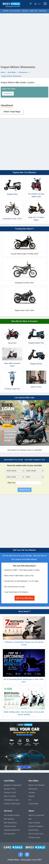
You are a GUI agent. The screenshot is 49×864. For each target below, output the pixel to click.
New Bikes (42, 11)
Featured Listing (10, 826)
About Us (31, 815)
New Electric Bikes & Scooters (24, 321)
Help (30, 823)
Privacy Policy (38, 834)
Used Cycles (15, 804)
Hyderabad (17, 785)
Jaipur (17, 800)
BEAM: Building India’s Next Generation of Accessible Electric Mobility (24, 701)
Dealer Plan (34, 11)
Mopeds (31, 796)
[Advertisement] (24, 39)
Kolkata (6, 804)
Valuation (25, 11)
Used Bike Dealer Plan (12, 830)
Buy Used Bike (15, 11)
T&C (29, 834)
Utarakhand (8, 93)
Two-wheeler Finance (12, 815)
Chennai (7, 792)
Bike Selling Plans (10, 823)
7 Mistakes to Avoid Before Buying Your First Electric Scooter (24, 631)
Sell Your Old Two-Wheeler (24, 550)
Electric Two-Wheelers (36, 785)
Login (37, 4)
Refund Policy (33, 830)
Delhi (6, 796)
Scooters (31, 792)
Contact (31, 826)
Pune (13, 789)
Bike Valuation (9, 819)
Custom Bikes (33, 804)
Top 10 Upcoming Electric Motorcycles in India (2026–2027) (24, 666)
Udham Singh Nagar (12, 111)
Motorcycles (33, 789)
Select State (31, 4)
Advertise (37, 823)
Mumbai (7, 789)
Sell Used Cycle (9, 834)
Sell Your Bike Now (24, 598)
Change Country (34, 837)
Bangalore (7, 785)
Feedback (39, 826)
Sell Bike (6, 11)
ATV (29, 800)
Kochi (14, 792)
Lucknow (12, 796)
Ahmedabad (8, 800)
